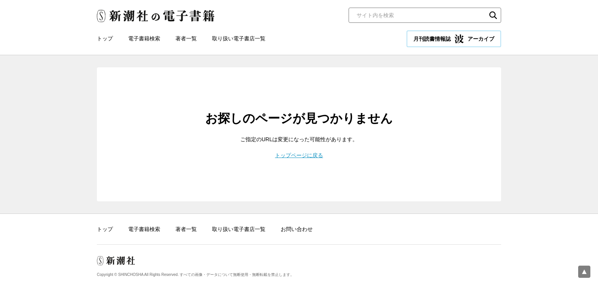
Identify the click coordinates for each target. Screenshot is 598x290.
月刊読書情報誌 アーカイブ (453, 38)
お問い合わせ (297, 229)
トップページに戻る (299, 155)
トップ (105, 38)
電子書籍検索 (144, 38)
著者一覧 (186, 38)
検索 (493, 15)
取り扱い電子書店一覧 (238, 38)
